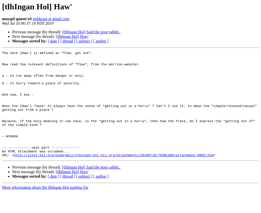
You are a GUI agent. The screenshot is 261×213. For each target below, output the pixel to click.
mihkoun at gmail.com (51, 19)
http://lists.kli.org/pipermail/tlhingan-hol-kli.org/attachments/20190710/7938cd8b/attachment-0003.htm (113, 176)
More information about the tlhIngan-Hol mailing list (45, 208)
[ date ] (53, 41)
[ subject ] (84, 41)
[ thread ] (67, 41)
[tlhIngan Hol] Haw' (72, 36)
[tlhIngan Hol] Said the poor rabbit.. (91, 32)
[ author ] (101, 41)
